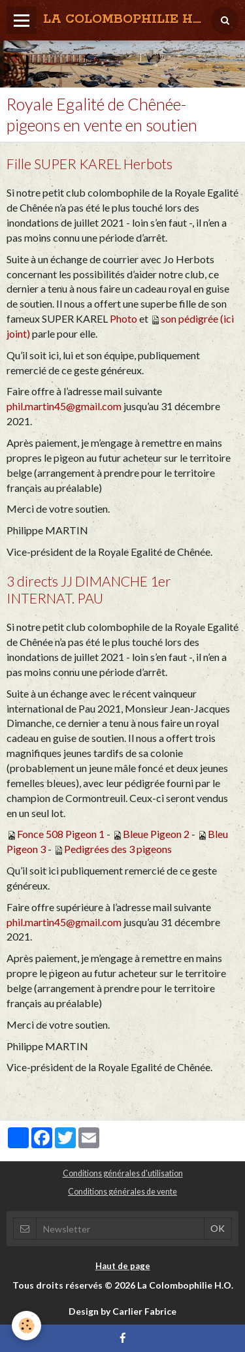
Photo (123, 318)
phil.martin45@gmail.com (64, 406)
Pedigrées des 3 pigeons (118, 849)
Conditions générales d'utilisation (123, 1173)
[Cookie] (26, 1325)
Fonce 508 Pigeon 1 (61, 834)
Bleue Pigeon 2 (156, 834)
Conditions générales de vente (122, 1192)
